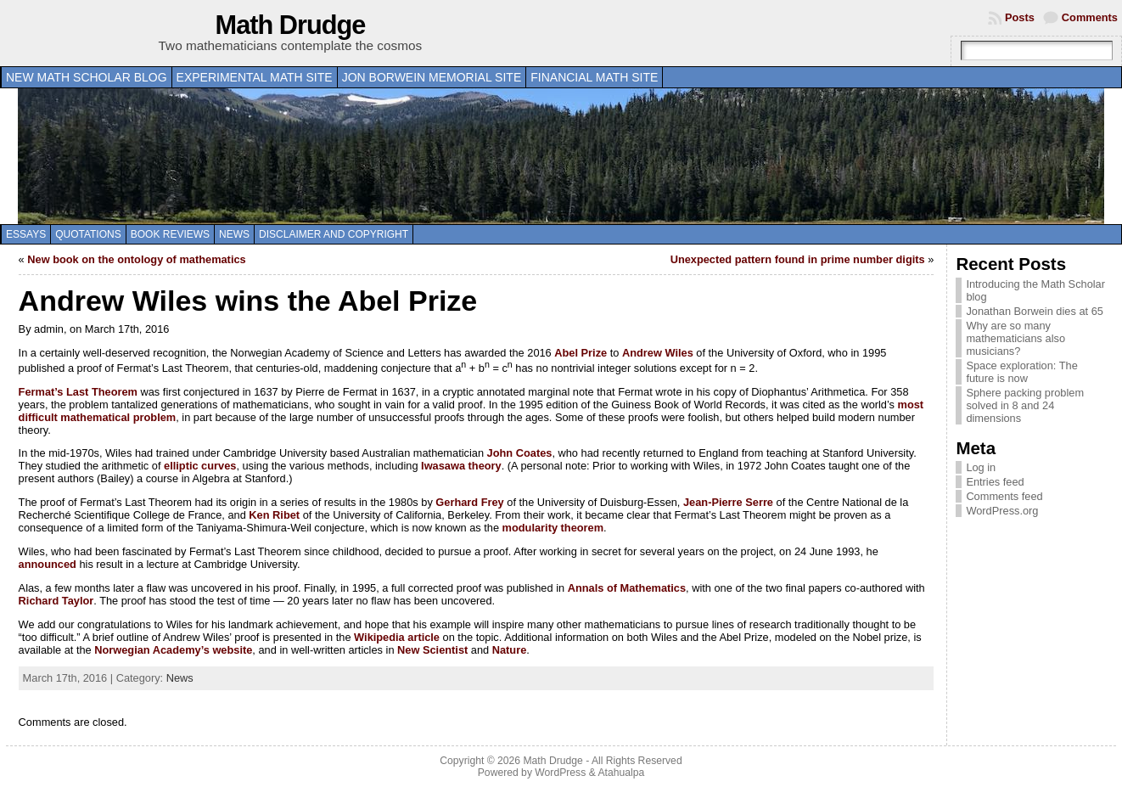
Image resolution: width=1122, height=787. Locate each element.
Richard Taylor (56, 600)
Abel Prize (580, 352)
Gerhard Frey (469, 502)
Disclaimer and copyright (333, 234)
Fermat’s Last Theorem (78, 391)
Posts (1020, 17)
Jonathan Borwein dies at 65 (1034, 311)
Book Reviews (170, 234)
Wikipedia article (397, 637)
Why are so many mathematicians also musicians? (1015, 338)
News (234, 234)
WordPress (560, 773)
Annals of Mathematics (627, 588)
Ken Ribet (274, 515)
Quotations (88, 234)
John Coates (520, 453)
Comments (1090, 17)
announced (47, 564)
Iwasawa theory (461, 465)
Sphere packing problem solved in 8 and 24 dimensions (1025, 405)
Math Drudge (291, 25)
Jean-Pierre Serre (728, 502)
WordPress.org (1002, 510)
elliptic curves (200, 465)
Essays (26, 234)
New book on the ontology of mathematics (136, 259)
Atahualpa (620, 773)
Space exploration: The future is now (1021, 372)
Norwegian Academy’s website (173, 650)
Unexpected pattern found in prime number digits (797, 259)
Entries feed (995, 481)
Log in (981, 467)
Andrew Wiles (657, 352)
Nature (509, 650)
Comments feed (1004, 496)
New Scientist (432, 650)
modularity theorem (552, 527)
